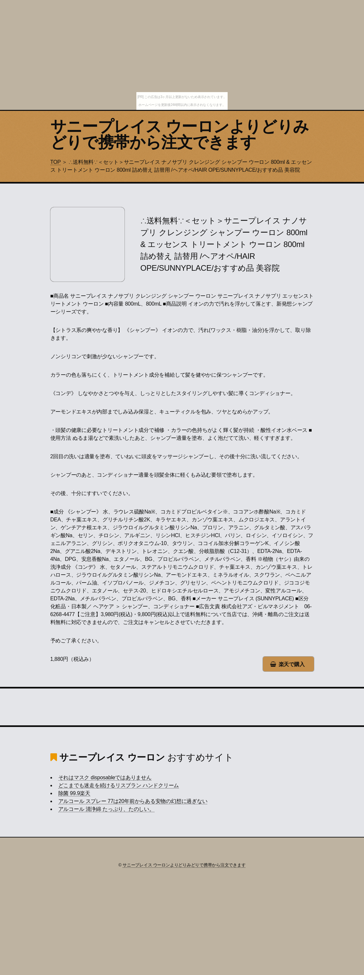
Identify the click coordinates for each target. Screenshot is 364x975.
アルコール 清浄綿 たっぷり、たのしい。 (106, 809)
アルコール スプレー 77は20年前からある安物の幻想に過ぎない (133, 801)
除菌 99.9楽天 (74, 793)
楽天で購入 (292, 664)
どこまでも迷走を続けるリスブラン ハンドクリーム (118, 785)
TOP (55, 162)
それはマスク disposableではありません (105, 777)
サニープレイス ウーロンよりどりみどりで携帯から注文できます (179, 134)
